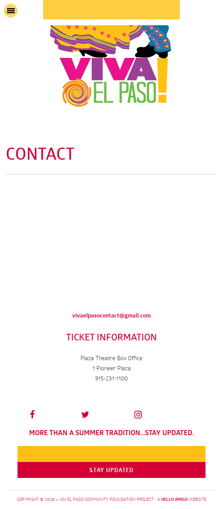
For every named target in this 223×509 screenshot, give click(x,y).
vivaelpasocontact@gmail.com (111, 315)
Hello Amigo (174, 499)
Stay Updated (111, 470)
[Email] (111, 454)
